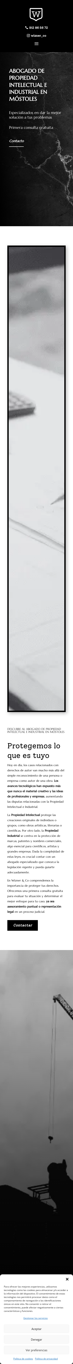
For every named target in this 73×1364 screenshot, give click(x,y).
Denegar (36, 1339)
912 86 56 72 (38, 28)
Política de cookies (23, 1358)
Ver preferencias (36, 1350)
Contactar (22, 925)
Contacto (16, 141)
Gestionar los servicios (35, 1318)
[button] (67, 1279)
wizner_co (38, 35)
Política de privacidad (46, 1358)
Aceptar (36, 1329)
